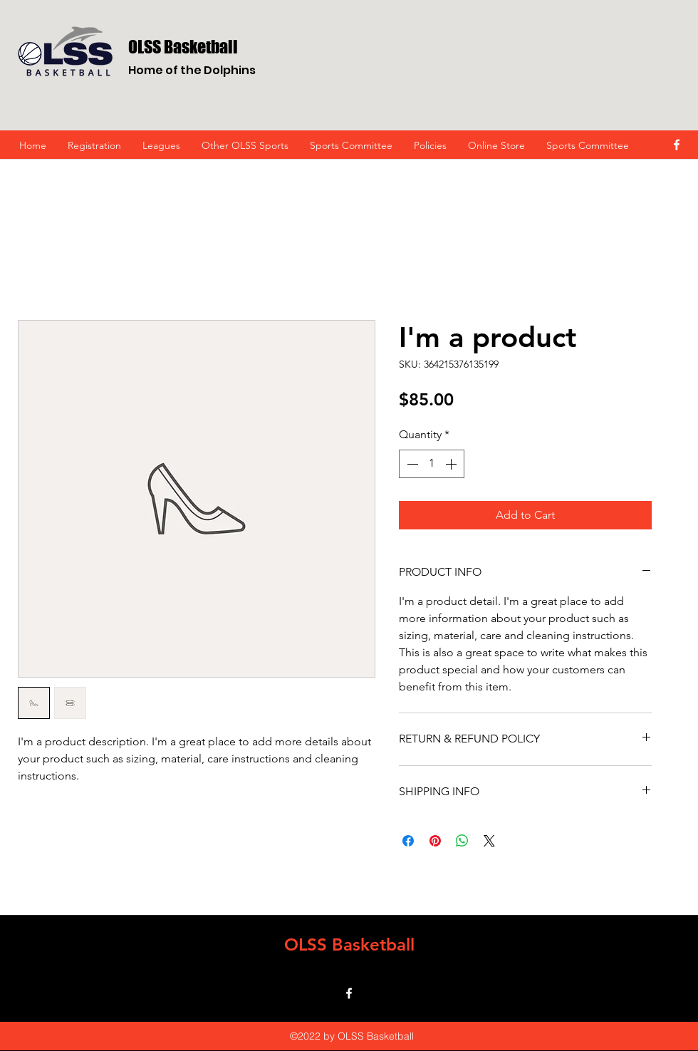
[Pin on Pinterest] (435, 840)
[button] (245, 145)
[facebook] (677, 145)
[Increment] (452, 463)
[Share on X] (489, 840)
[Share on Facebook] (408, 840)
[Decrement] (411, 463)
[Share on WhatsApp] (462, 840)
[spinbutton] (431, 463)
